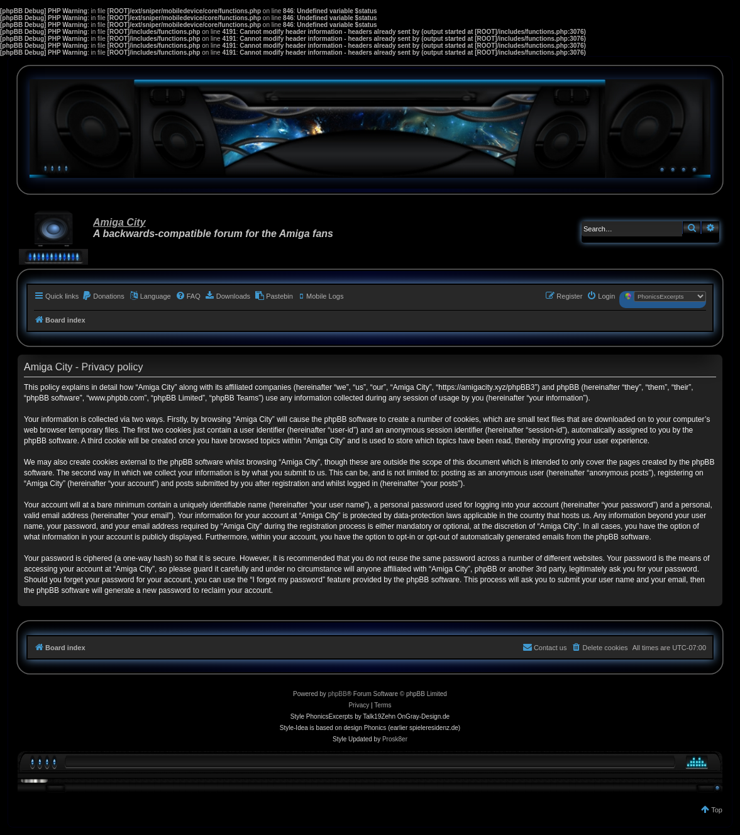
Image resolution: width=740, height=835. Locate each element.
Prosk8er (394, 739)
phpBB (337, 693)
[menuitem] (103, 296)
